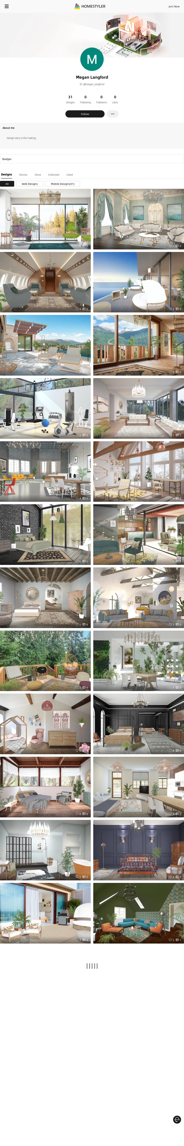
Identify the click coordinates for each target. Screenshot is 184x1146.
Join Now (174, 6)
